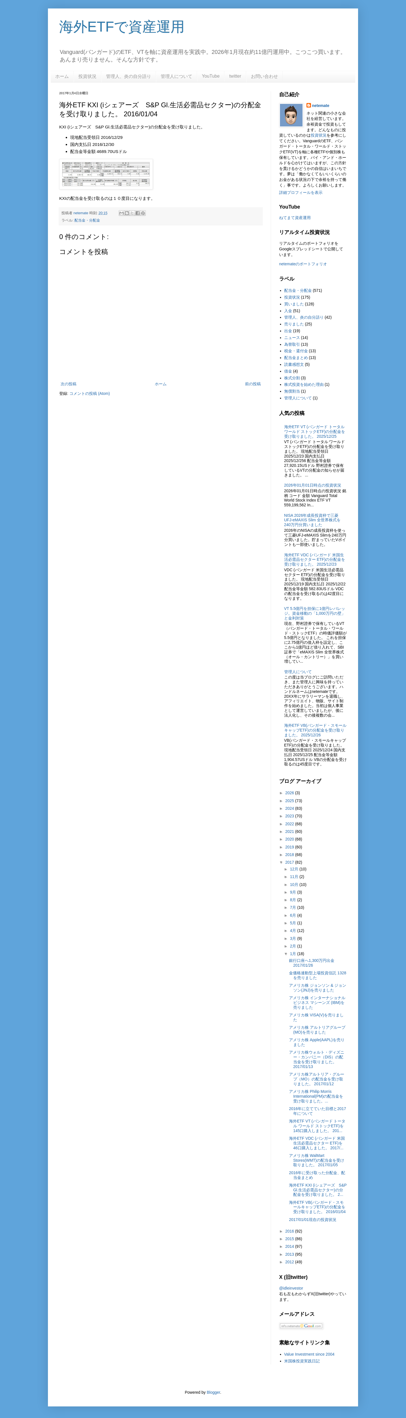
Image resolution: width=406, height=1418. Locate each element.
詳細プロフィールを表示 (301, 192)
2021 (290, 831)
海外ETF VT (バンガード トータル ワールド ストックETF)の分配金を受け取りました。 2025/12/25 (314, 431)
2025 (290, 800)
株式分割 (292, 378)
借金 (288, 371)
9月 (293, 892)
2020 (290, 839)
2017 (290, 862)
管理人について (176, 76)
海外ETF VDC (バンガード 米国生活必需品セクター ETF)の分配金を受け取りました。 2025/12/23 (314, 560)
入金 (288, 310)
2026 (290, 793)
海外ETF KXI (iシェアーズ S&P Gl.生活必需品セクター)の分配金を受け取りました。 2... (318, 1190)
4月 (293, 930)
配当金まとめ (296, 357)
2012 (290, 1262)
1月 (293, 953)
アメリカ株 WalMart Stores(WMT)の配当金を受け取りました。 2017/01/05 (316, 1160)
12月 (294, 869)
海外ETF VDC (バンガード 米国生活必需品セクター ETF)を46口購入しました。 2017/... (317, 1143)
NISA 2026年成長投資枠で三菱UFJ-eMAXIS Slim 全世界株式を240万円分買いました (312, 520)
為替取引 (292, 344)
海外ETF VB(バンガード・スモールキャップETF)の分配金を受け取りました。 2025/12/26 (315, 730)
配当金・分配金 (87, 220)
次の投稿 (68, 384)
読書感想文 (294, 364)
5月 (293, 923)
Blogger (213, 1392)
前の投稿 (253, 384)
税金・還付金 (296, 351)
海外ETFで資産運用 (122, 27)
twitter (235, 76)
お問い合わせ (264, 76)
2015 (290, 1239)
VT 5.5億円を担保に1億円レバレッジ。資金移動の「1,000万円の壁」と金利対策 (314, 613)
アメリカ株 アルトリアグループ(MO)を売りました (317, 1029)
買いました (294, 304)
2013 (290, 1254)
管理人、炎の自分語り (128, 76)
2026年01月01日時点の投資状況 (312, 485)
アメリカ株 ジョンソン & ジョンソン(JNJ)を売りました (317, 987)
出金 (288, 331)
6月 (293, 915)
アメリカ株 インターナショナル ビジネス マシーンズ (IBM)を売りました (317, 1002)
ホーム (62, 76)
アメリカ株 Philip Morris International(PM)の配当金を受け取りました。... (316, 1096)
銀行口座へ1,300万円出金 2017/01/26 (311, 963)
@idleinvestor (291, 1288)
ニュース (292, 337)
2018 (290, 854)
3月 (293, 938)
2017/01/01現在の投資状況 (312, 1219)
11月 (294, 876)
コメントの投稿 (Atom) (89, 393)
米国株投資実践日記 (302, 1361)
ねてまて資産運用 (295, 217)
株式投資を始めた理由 (304, 384)
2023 (290, 816)
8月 (293, 900)
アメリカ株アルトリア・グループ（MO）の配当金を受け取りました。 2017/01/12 (316, 1079)
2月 (293, 946)
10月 (294, 884)
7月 (293, 907)
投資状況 (87, 76)
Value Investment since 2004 (309, 1354)
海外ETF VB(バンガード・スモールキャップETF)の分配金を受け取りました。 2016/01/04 (317, 1207)
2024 (290, 808)
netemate (320, 105)
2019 (290, 847)
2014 (290, 1246)
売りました (294, 324)
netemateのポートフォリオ (303, 264)
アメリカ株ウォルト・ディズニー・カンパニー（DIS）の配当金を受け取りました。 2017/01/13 (316, 1059)
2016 (290, 1231)
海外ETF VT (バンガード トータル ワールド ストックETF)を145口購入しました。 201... (317, 1126)
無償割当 (292, 391)
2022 (290, 824)
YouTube (211, 76)
